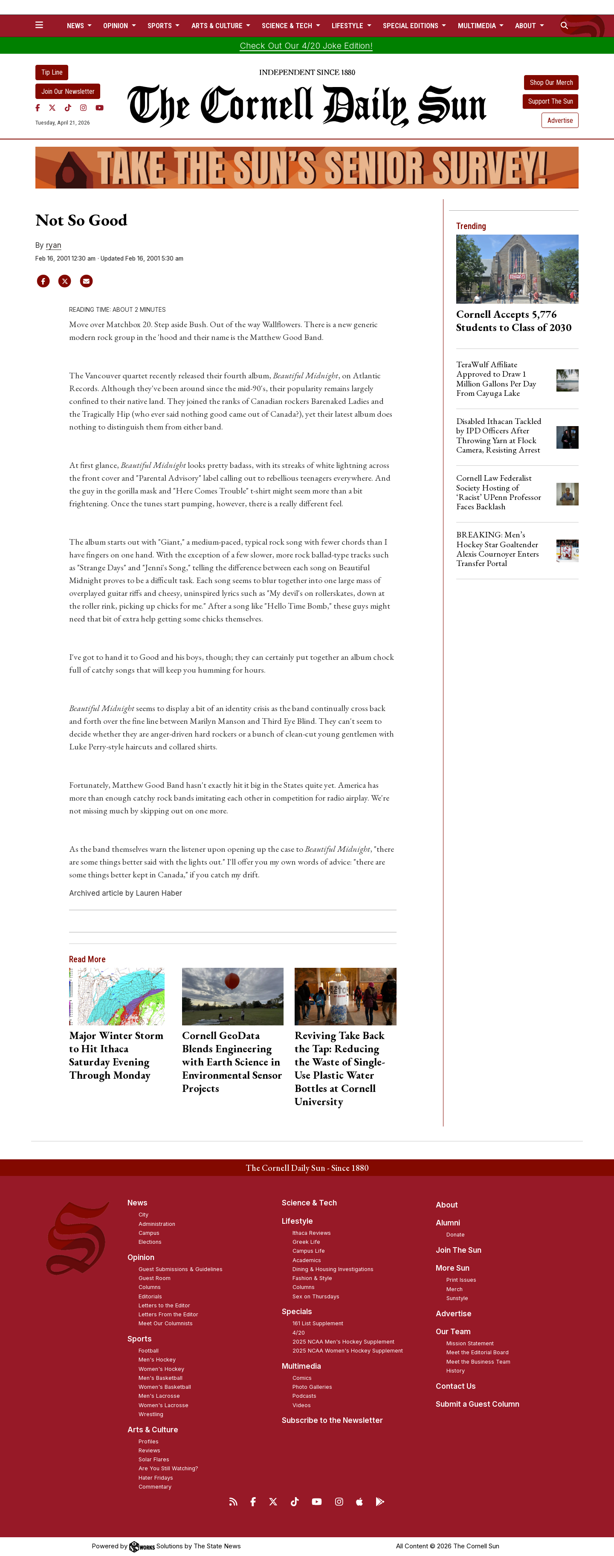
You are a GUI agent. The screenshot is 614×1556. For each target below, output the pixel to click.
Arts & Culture (152, 1429)
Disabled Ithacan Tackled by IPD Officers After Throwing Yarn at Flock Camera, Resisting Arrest (499, 435)
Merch (454, 1289)
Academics (307, 1260)
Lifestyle (297, 1221)
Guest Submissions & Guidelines (181, 1269)
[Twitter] (52, 107)
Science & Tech (309, 1203)
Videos (302, 1405)
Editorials (150, 1296)
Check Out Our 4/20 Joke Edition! (306, 46)
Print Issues (461, 1280)
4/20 (299, 1333)
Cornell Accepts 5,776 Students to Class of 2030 (513, 320)
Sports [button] (161, 25)
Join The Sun (458, 1250)
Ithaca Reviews (312, 1233)
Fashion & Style (312, 1278)
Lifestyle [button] (348, 25)
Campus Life (309, 1251)
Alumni (448, 1223)
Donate (455, 1234)
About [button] (526, 25)
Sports (139, 1339)
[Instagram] (83, 107)
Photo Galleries (312, 1387)
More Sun (452, 1268)
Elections (150, 1242)
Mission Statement (470, 1343)
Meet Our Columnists (166, 1323)
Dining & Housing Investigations (333, 1269)
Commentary (155, 1486)
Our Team (453, 1331)
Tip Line (52, 72)
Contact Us (456, 1386)
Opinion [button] (116, 25)
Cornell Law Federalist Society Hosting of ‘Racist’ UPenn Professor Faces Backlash (498, 492)
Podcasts (304, 1396)
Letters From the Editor (168, 1314)
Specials (297, 1311)
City (143, 1214)
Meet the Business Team (478, 1362)
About (447, 1205)
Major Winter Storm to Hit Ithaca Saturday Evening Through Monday (116, 1055)
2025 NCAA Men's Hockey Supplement (343, 1341)
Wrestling (151, 1414)
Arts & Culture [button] (217, 25)
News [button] (76, 25)
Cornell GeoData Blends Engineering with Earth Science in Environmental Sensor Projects (232, 1061)
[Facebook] (37, 107)
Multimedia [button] (478, 25)
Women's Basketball (165, 1387)
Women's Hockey (161, 1369)
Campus (149, 1233)
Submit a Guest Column (477, 1404)
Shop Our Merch (551, 82)
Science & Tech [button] (288, 25)
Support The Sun (550, 101)
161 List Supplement (318, 1323)
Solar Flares (154, 1459)
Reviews (149, 1450)
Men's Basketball (160, 1378)
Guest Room (155, 1278)
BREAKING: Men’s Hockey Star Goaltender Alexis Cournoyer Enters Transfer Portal (497, 549)
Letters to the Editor (164, 1305)
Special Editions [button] (411, 25)
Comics (302, 1378)
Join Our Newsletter (68, 91)
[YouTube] (100, 107)
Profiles (149, 1441)
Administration (157, 1224)
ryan (53, 245)
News (137, 1203)
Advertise (560, 120)
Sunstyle (457, 1298)
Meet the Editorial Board (477, 1352)
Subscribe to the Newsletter (332, 1420)
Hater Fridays (156, 1478)
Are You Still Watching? (168, 1468)
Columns (150, 1287)
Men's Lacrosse (159, 1396)
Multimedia (301, 1366)
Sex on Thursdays (316, 1296)
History (455, 1370)
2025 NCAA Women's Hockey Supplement (348, 1350)
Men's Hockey (157, 1359)
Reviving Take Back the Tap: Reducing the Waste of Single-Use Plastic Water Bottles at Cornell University (340, 1068)
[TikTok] (68, 107)
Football (149, 1350)
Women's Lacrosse (163, 1405)
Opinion (140, 1257)
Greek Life (306, 1242)
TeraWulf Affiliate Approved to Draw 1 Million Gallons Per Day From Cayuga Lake (496, 378)
